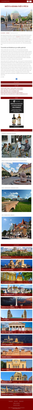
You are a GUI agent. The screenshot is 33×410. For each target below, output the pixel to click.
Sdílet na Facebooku (16, 403)
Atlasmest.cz (16, 401)
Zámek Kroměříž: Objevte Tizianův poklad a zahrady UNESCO (12, 88)
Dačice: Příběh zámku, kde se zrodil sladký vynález (10, 91)
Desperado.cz (11, 401)
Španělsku (18, 36)
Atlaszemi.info (21, 401)
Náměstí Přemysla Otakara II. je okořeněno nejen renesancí (12, 92)
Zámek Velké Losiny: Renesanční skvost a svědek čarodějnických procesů (14, 93)
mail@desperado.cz (17, 408)
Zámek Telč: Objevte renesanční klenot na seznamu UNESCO (12, 89)
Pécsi (9, 39)
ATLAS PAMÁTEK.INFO (5, 1)
